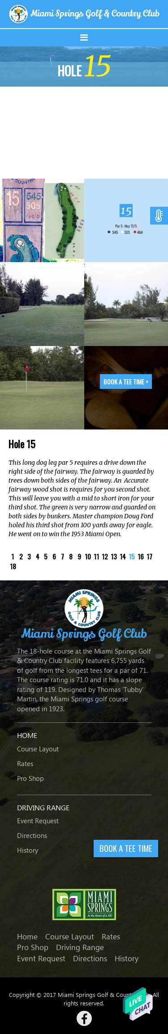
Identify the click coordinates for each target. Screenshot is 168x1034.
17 (149, 556)
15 (132, 556)
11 (96, 556)
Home (27, 936)
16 (141, 556)
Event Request (38, 820)
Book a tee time (125, 381)
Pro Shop (30, 778)
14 (123, 556)
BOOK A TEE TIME (125, 848)
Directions (32, 835)
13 (114, 556)
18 (13, 566)
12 (105, 556)
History (27, 850)
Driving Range (80, 947)
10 (88, 556)
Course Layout (38, 748)
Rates (25, 763)
